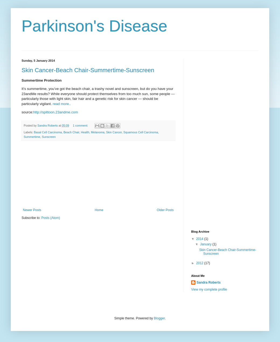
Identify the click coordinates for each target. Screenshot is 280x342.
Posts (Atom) (50, 218)
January (206, 244)
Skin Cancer (114, 132)
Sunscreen (49, 136)
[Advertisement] (98, 174)
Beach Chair (71, 132)
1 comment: (81, 125)
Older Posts (165, 210)
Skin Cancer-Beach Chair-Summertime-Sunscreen (88, 70)
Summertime (32, 136)
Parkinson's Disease (94, 26)
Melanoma (97, 132)
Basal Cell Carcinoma (48, 132)
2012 (200, 263)
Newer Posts (32, 210)
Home (99, 210)
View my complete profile (209, 289)
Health (85, 132)
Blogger (159, 318)
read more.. (62, 104)
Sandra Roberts (208, 282)
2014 (200, 239)
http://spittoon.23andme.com (55, 112)
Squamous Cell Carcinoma (140, 132)
